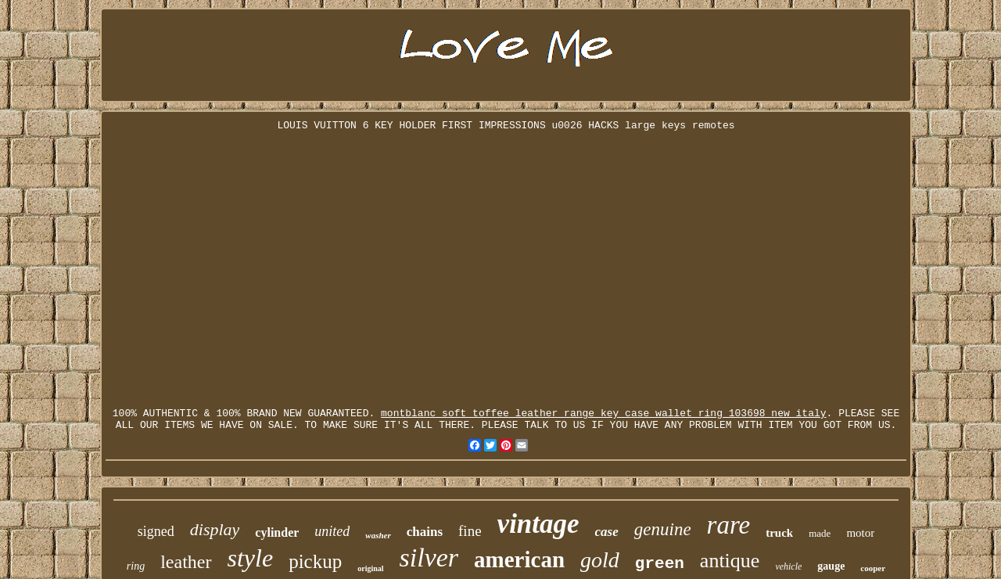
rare (729, 525)
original (370, 568)
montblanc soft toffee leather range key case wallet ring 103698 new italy (604, 413)
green (659, 564)
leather (185, 562)
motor (860, 533)
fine (470, 531)
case (607, 531)
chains (425, 531)
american (519, 559)
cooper (872, 568)
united (332, 531)
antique (730, 560)
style (251, 558)
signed (156, 531)
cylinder (277, 532)
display (215, 529)
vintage (538, 524)
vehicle (788, 566)
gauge (831, 566)
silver (429, 557)
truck (779, 533)
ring (136, 566)
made (820, 533)
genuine (662, 529)
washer (377, 535)
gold (599, 560)
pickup (315, 561)
